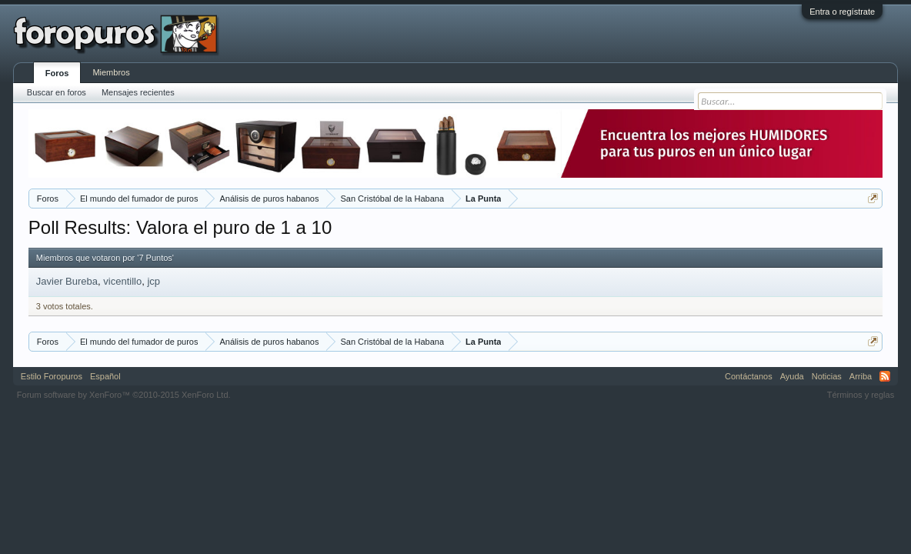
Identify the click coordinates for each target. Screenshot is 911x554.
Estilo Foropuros (51, 376)
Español (105, 376)
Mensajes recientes (138, 92)
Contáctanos (749, 376)
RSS (884, 376)
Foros (57, 73)
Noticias (827, 376)
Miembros (110, 72)
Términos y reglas (860, 394)
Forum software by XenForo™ (124, 394)
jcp (153, 281)
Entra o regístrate (842, 11)
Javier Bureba (67, 281)
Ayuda (792, 376)
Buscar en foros (56, 92)
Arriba (860, 376)
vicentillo (122, 281)
